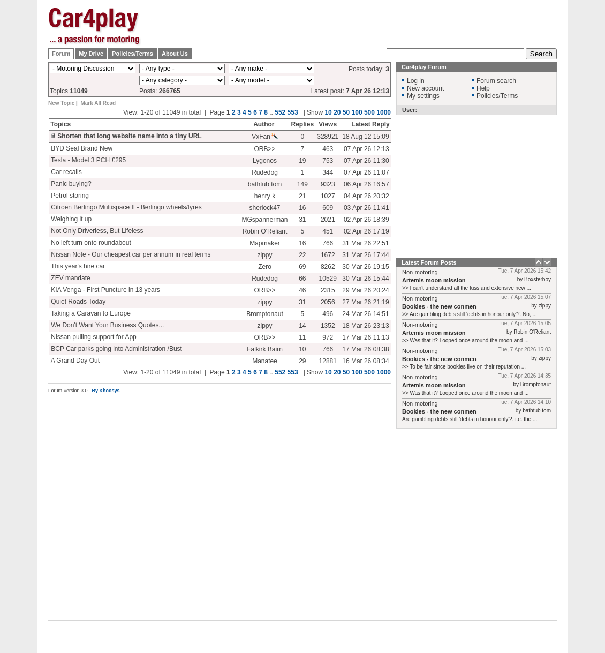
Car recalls (65, 172)
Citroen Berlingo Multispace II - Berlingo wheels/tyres (125, 207)
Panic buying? (70, 183)
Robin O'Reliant (265, 231)
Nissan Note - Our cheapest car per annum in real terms (129, 254)
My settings (423, 96)
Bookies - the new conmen (439, 306)
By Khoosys (106, 390)
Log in (416, 81)
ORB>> (264, 149)
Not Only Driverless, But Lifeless (96, 231)
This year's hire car (77, 266)
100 (357, 112)
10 (327, 112)
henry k (264, 196)
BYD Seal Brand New (80, 148)
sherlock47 (264, 208)
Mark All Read (98, 103)
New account (425, 88)
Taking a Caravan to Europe (90, 313)
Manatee (264, 361)
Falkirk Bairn (265, 349)
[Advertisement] (362, 33)
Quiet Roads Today (77, 301)
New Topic (61, 103)
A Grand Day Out (74, 360)
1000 (383, 112)
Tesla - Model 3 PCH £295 (87, 160)
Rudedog (265, 172)
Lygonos (265, 160)
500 (369, 112)
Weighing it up (70, 219)
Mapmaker (264, 243)
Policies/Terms (132, 53)
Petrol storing (69, 195)
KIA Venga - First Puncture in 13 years (104, 290)
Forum (61, 53)
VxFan (265, 136)
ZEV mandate (69, 278)
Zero (264, 267)
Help (483, 88)
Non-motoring (420, 272)
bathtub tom (265, 184)
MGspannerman (264, 219)
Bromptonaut (264, 314)
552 (280, 112)
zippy (264, 255)
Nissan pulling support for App (93, 337)
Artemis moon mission (434, 280)
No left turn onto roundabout (90, 242)
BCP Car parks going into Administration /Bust (115, 348)
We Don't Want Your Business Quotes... (106, 325)
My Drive (91, 53)
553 (293, 112)
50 (346, 112)
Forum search (496, 81)
